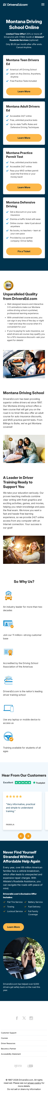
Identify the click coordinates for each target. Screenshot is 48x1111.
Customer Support (8, 1033)
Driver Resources (8, 1043)
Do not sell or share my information (24, 1089)
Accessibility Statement (11, 1054)
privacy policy (34, 1083)
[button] (20, 835)
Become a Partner (8, 1049)
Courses (4, 1038)
